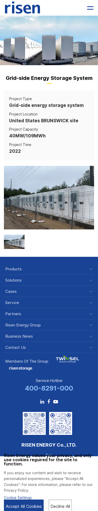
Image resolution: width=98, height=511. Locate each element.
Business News (19, 336)
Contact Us (15, 348)
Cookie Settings (18, 498)
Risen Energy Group (23, 325)
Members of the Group (26, 361)
